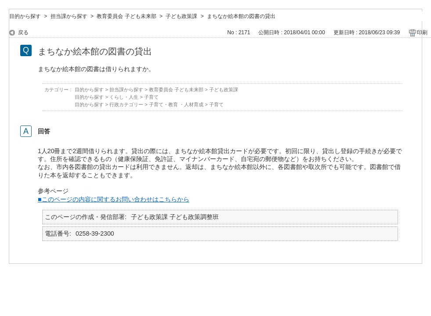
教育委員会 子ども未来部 (126, 16)
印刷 (422, 32)
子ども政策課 (181, 16)
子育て (151, 97)
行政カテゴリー (126, 104)
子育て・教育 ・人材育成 (176, 104)
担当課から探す (69, 16)
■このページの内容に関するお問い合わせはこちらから (113, 199)
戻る (23, 32)
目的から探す (25, 16)
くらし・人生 (123, 97)
